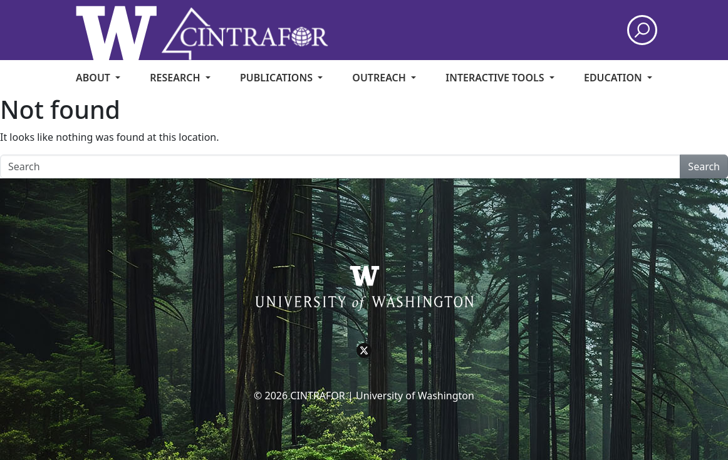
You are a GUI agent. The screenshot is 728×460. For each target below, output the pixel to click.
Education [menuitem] (614, 77)
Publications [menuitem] (277, 77)
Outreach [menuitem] (380, 77)
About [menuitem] (94, 77)
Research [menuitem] (176, 77)
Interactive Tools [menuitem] (495, 77)
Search (704, 166)
